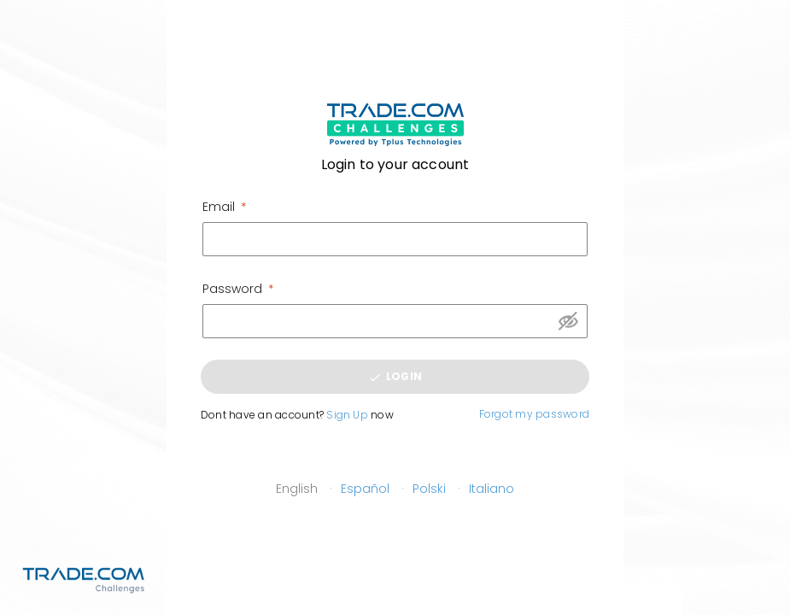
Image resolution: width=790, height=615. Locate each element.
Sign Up (347, 414)
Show (568, 321)
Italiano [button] (491, 488)
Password (232, 288)
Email (218, 206)
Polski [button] (429, 488)
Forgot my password (534, 414)
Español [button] (365, 488)
